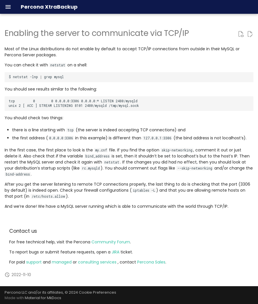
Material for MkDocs (43, 297)
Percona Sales (151, 262)
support (34, 262)
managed (62, 262)
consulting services (98, 262)
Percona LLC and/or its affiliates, (35, 292)
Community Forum (110, 242)
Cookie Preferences (97, 292)
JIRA (115, 252)
